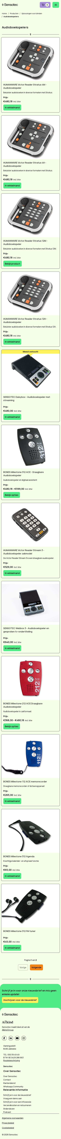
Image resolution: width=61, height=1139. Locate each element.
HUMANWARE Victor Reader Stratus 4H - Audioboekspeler (24, 164)
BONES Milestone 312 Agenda (18, 856)
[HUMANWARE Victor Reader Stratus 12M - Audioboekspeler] (30, 215)
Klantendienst (9, 1083)
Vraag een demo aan (12, 1098)
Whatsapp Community (13, 1086)
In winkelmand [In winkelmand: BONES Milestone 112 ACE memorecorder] (12, 801)
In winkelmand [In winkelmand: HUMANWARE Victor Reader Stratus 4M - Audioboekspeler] (12, 107)
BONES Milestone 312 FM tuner (19, 931)
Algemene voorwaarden (12, 1118)
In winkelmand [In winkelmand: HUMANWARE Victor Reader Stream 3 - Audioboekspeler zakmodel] (12, 573)
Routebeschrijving (11, 1060)
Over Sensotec (10, 1076)
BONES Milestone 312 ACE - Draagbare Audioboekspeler (23, 474)
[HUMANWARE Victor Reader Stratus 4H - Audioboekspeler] (30, 137)
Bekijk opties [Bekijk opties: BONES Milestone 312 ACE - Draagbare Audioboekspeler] (11, 494)
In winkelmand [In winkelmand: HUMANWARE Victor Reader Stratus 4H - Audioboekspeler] (12, 185)
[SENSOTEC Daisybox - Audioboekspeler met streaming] (30, 371)
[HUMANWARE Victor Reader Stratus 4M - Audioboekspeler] (30, 59)
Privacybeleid (8, 1123)
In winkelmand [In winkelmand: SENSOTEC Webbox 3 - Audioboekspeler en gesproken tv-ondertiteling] (12, 648)
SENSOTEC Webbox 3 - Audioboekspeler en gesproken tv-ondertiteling (26, 630)
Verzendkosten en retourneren (17, 1105)
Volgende (36, 967)
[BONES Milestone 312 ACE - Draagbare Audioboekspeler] (30, 446)
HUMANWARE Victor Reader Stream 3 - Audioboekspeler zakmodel (23, 552)
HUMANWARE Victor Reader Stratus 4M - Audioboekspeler (24, 86)
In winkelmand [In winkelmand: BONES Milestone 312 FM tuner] (12, 947)
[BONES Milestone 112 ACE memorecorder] (30, 756)
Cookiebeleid (8, 1127)
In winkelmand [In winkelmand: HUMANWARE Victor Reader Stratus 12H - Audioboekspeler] (12, 341)
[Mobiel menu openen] (55, 5)
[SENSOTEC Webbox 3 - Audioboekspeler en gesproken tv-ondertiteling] (30, 602)
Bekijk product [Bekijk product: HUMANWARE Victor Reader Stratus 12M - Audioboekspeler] (12, 263)
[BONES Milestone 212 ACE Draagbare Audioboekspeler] (30, 678)
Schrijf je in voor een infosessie (17, 1102)
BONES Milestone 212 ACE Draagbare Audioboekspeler (22, 705)
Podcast (7, 1112)
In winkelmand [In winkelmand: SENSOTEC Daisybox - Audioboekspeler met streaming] (12, 416)
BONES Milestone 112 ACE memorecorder (25, 781)
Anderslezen (9, 1108)
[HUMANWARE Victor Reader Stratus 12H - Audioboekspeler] (30, 293)
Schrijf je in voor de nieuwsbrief (17, 1095)
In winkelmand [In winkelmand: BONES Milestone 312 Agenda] (12, 875)
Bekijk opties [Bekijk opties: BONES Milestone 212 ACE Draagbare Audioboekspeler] (11, 726)
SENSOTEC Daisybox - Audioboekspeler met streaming (26, 398)
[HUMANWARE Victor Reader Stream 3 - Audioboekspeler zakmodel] (30, 524)
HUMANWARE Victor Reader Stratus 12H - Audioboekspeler (25, 320)
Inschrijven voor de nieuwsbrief (20, 1000)
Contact (7, 1079)
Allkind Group (8, 1030)
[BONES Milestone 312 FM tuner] (30, 905)
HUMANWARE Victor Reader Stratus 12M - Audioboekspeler (25, 242)
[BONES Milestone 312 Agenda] (30, 830)
